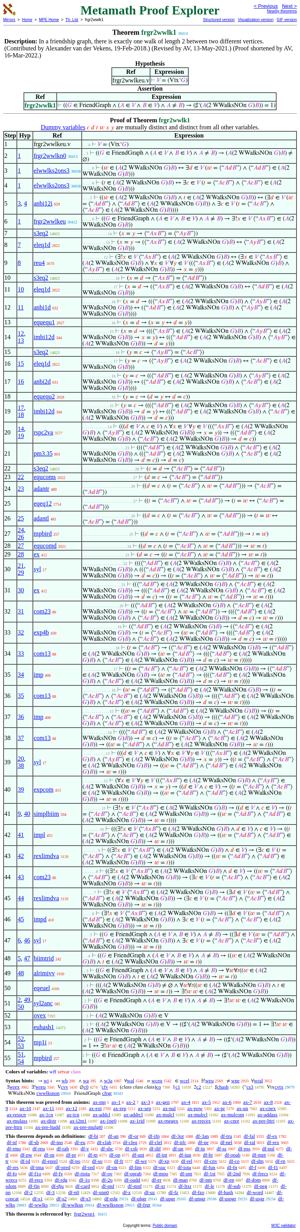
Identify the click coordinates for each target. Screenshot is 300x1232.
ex (36, 554)
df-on (111, 1167)
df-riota (82, 1174)
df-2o (107, 1180)
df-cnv (210, 1161)
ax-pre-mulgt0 (87, 1127)
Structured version (218, 20)
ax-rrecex (201, 1121)
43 (21, 877)
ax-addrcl (133, 1115)
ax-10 (25, 1108)
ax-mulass (17, 1121)
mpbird (43, 533)
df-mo (56, 1142)
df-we (141, 1161)
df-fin (34, 1186)
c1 (177, 1087)
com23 (42, 611)
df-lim (135, 1167)
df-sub (234, 1186)
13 (21, 340)
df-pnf (108, 1186)
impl (39, 834)
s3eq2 (41, 233)
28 (21, 554)
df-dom (253, 1180)
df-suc (159, 1167)
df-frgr (143, 1205)
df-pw (26, 1155)
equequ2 (44, 396)
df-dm (257, 1161)
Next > (289, 6)
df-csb (131, 1149)
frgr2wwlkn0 (50, 155)
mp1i (40, 1042)
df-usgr (257, 1199)
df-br (208, 1155)
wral (258, 1081)
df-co (234, 1161)
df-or (133, 1136)
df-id (25, 1161)
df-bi (93, 1136)
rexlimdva (46, 856)
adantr (41, 488)
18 (21, 414)
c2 (198, 1087)
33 (21, 653)
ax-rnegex (168, 1121)
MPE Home (49, 20)
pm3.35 (43, 453)
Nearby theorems (282, 11)
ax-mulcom (232, 1115)
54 (21, 1061)
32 (21, 632)
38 (21, 765)
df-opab (232, 1155)
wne (235, 1081)
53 (21, 1045)
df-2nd (234, 1174)
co (158, 1087)
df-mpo (160, 1174)
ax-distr (48, 1121)
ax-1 (116, 1102)
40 (27, 813)
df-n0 (73, 1192)
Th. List (72, 20)
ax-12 (71, 1108)
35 (21, 695)
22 (21, 477)
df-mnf (135, 1186)
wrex (14, 1087)
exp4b (41, 632)
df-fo (12, 1174)
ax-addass (267, 1115)
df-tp (93, 1155)
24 (21, 530)
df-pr (71, 1155)
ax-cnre (231, 1121)
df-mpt (259, 1155)
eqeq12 (43, 503)
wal (130, 1081)
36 (21, 716)
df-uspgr (227, 1199)
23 (21, 488)
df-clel (155, 1142)
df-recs (36, 1180)
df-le (209, 1186)
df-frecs (260, 1174)
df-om (186, 1174)
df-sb (34, 1142)
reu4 (39, 262)
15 (21, 363)
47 (27, 958)
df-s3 (85, 1199)
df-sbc (107, 1149)
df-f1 (273, 1167)
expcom (44, 789)
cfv (105, 1087)
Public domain (165, 1225)
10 (21, 289)
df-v (84, 1149)
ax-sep (144, 1108)
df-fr (118, 1161)
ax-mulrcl (198, 1115)
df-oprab (133, 1174)
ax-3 (145, 1102)
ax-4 (185, 1102)
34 (21, 674)
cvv (64, 1087)
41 (21, 834)
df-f (253, 1167)
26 (21, 537)
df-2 (28, 1192)
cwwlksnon (47, 1093)
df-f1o (35, 1174)
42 (21, 856)
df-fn (232, 1167)
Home (27, 20)
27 (21, 545)
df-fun (209, 1167)
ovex (40, 1015)
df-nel (226, 1142)
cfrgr (107, 1093)
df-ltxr (185, 1186)
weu (209, 1081)
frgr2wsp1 (84, 1214)
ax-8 (268, 1102)
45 (21, 919)
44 (21, 898)
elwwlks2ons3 (52, 170)
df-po (75, 1161)
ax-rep (119, 1108)
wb (65, 1081)
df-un (177, 1149)
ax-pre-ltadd (48, 1127)
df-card (82, 1186)
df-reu (38, 1149)
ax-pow (195, 1108)
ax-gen (163, 1102)
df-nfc (180, 1142)
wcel (184, 1081)
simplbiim (46, 813)
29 (21, 572)
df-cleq (130, 1142)
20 (21, 758)
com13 (42, 653)
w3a (108, 1081)
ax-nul (169, 1108)
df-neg (260, 1186)
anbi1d (42, 307)
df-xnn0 (101, 1192)
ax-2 (130, 1102)
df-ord (88, 1167)
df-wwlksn (72, 1205)
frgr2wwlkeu (50, 221)
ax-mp (99, 1102)
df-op (114, 1155)
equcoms (45, 477)
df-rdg (61, 1180)
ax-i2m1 (78, 1121)
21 (21, 565)
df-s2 (61, 1199)
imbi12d (44, 337)
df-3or (177, 1136)
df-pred (62, 1167)
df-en (228, 1180)
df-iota (184, 1167)
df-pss (244, 1149)
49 (27, 999)
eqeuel (42, 988)
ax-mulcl (165, 1115)
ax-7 (247, 1102)
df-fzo (198, 1192)
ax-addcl (101, 1115)
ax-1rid (137, 1121)
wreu (41, 1087)
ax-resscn (16, 1115)
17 (21, 407)
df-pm (206, 1180)
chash (223, 1087)
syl (37, 569)
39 (21, 789)
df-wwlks (38, 1205)
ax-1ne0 (108, 1121)
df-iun (185, 1155)
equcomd (45, 545)
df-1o (84, 1180)
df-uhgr (138, 1199)
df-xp (164, 1161)
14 (21, 429)
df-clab (104, 1142)
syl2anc (43, 1003)
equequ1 (44, 322)
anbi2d (42, 381)
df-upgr (167, 1199)
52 (21, 1038)
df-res (12, 1167)
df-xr (160, 1186)
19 (21, 436)
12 (21, 333)
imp (38, 674)
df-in (200, 1149)
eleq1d (42, 244)
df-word (255, 1192)
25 (21, 518)
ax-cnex (268, 1108)
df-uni (138, 1155)
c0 (86, 1087)
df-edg (111, 1199)
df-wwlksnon (110, 1205)
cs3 (249, 1087)
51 (21, 1054)
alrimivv (44, 973)
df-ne (203, 1142)
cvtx (279, 1087)
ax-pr (219, 1108)
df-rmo (14, 1149)
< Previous (266, 6)
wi (46, 1081)
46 (27, 940)
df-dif (155, 1149)
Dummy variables (63, 127)
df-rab (63, 1149)
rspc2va (43, 432)
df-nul (268, 1149)
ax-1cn (46, 1115)
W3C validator (283, 1225)
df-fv (58, 1174)
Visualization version (255, 20)
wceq (157, 1081)
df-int (161, 1155)
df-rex (273, 1142)
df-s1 (37, 1199)
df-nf (12, 1142)
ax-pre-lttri (263, 1121)
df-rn (280, 1161)
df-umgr (197, 1199)
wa (86, 1081)
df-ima (37, 1167)
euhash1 (44, 1027)
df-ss (221, 1149)
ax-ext (95, 1108)
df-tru (226, 1136)
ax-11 (48, 1108)
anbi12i (43, 203)
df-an (113, 1136)
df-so (97, 1161)
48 (21, 973)
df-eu (80, 1142)
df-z (126, 1192)
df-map (180, 1180)
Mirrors (9, 20)
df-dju (57, 1186)
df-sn (49, 1155)
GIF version (287, 20)
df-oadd (132, 1180)
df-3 (50, 1192)
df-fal (249, 1136)
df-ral (249, 1142)
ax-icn (73, 1115)
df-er (156, 1180)
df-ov (107, 1174)
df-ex (271, 1136)
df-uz (149, 1192)
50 (21, 1006)
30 (21, 590)
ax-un (242, 1108)
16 (21, 381)
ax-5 (206, 1102)
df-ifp (154, 1136)
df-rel (187, 1161)
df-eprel (50, 1161)
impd (40, 919)
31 (21, 611)
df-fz (173, 1192)
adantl (41, 518)
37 (21, 738)
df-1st (209, 1174)
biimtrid (44, 958)
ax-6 (227, 1102)
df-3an (202, 1136)
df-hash (225, 1192)
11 (20, 307)
